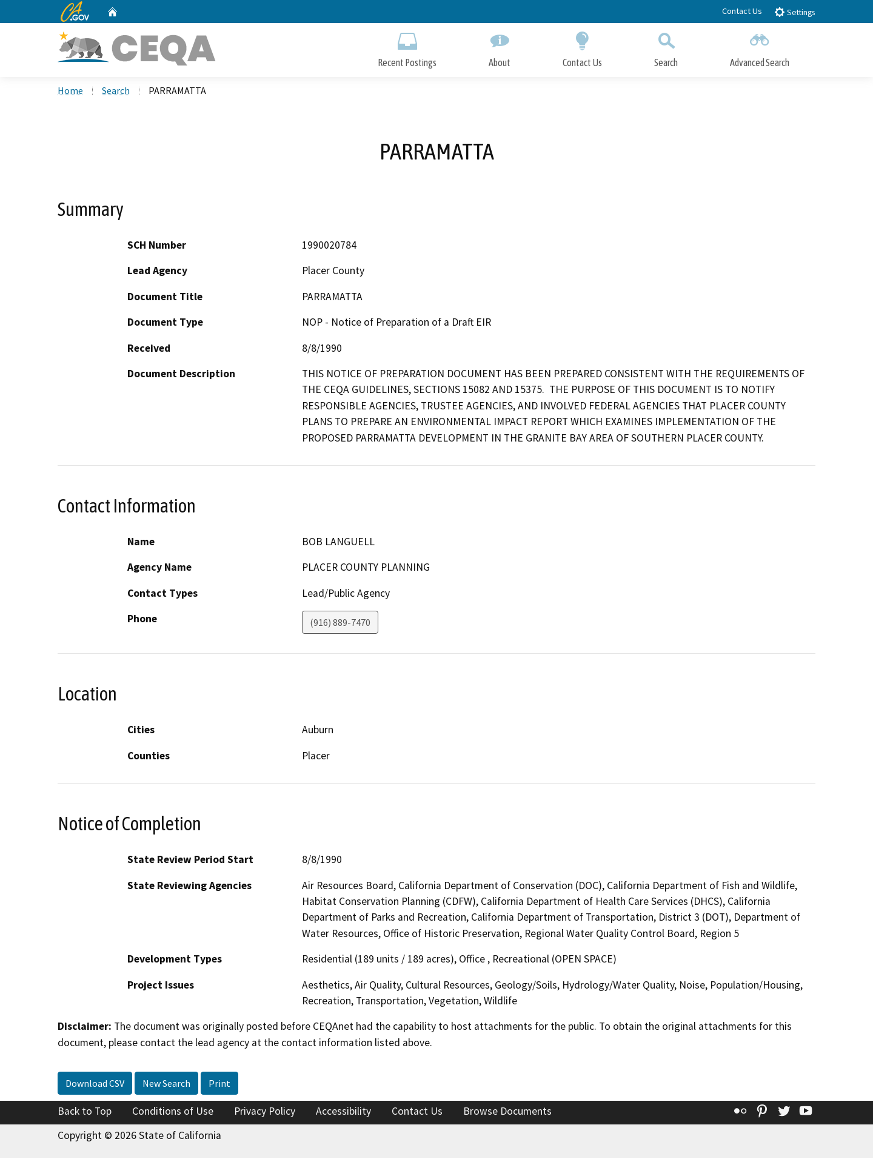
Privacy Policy (264, 1112)
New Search (166, 1084)
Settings (794, 12)
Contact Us (742, 10)
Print (219, 1084)
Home (70, 92)
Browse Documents (507, 1112)
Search (666, 47)
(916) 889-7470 (340, 623)
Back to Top (85, 1112)
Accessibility (343, 1112)
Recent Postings (407, 47)
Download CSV (94, 1084)
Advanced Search (759, 47)
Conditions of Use (172, 1112)
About (500, 47)
